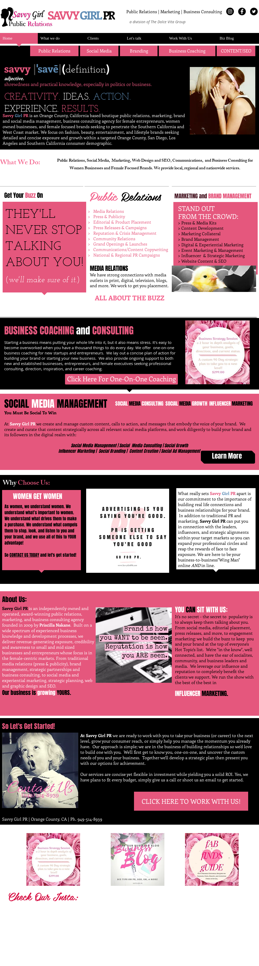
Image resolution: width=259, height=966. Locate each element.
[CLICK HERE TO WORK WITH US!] (191, 801)
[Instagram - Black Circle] (230, 11)
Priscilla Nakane (54, 625)
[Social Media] (99, 51)
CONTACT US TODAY (24, 555)
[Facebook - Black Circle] (242, 11)
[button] (139, 51)
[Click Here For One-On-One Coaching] (121, 379)
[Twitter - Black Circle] (254, 11)
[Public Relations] (54, 51)
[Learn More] (227, 456)
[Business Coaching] (187, 51)
